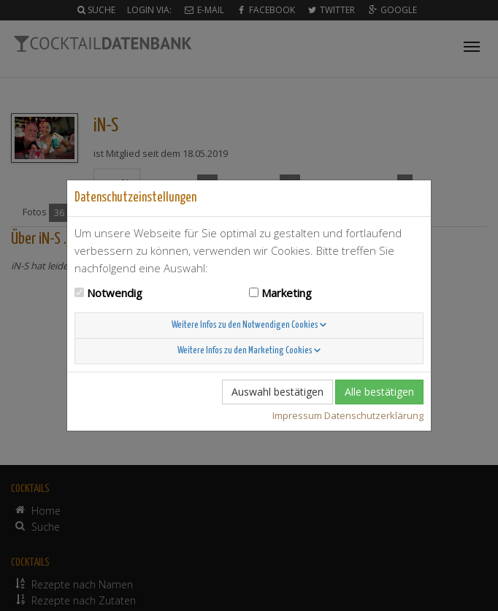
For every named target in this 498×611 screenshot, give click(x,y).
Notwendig (114, 292)
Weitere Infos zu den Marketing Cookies (249, 351)
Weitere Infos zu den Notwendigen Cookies (249, 325)
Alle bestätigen (379, 392)
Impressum (297, 415)
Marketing (286, 292)
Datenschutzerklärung (374, 415)
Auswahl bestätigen (277, 392)
